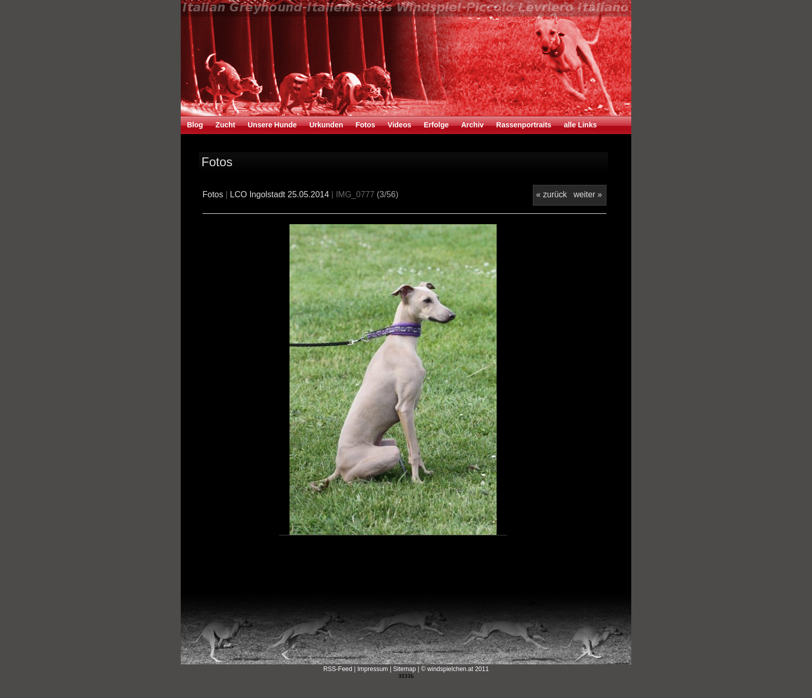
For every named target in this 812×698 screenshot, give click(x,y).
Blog (195, 125)
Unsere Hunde (272, 125)
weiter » (587, 194)
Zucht (225, 125)
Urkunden (326, 125)
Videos (400, 125)
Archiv (472, 125)
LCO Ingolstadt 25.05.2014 (279, 194)
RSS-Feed (337, 669)
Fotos (365, 125)
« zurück (551, 194)
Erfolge (436, 125)
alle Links (580, 125)
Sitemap (404, 669)
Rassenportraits (524, 125)
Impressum (372, 669)
